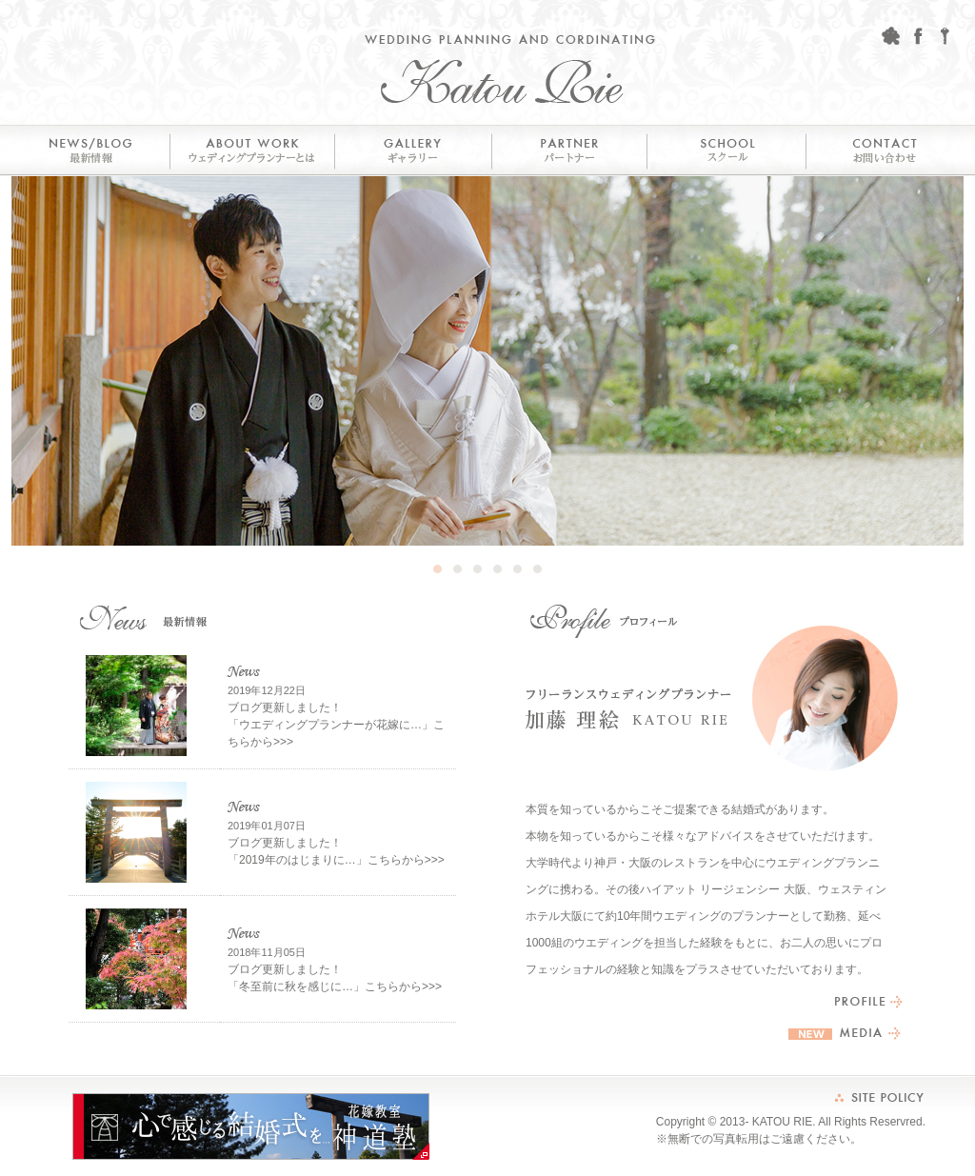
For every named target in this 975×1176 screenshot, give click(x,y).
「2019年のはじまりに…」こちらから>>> (336, 860)
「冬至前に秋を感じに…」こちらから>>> (335, 986)
